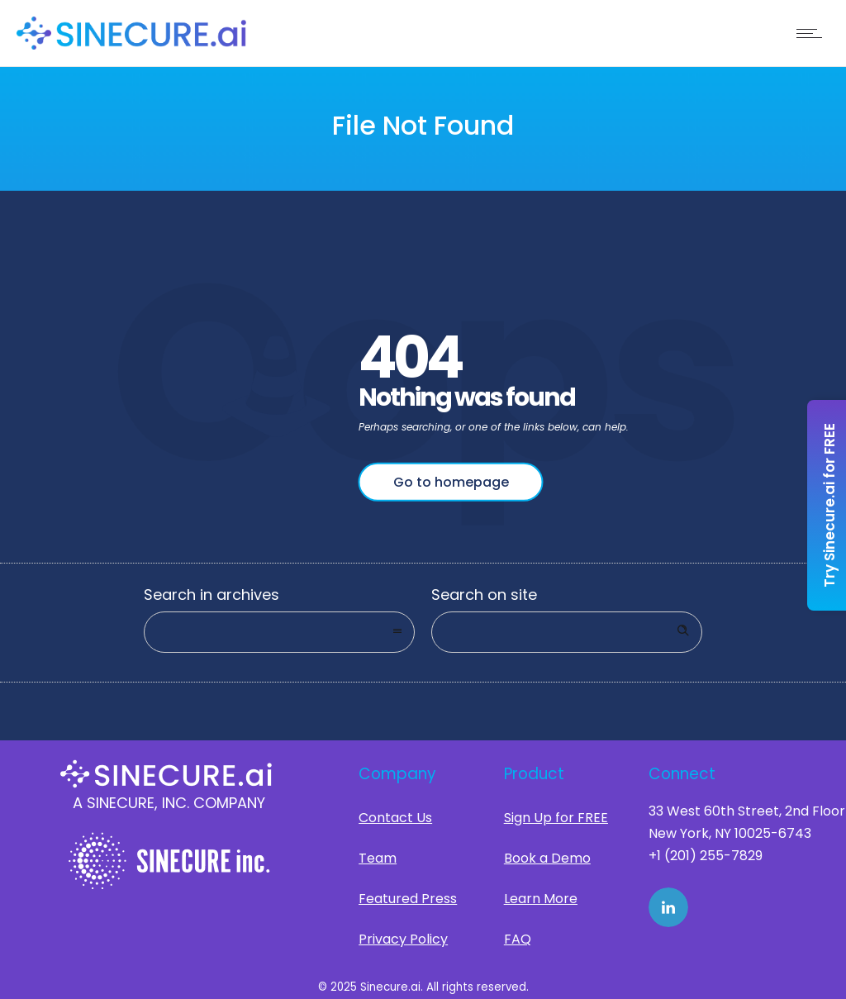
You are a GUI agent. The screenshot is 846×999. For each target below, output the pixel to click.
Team (378, 858)
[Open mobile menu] (812, 33)
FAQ (517, 939)
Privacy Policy (403, 939)
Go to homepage (451, 482)
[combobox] (279, 632)
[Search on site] (566, 632)
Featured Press (408, 898)
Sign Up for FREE (556, 817)
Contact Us (395, 817)
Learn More (540, 898)
